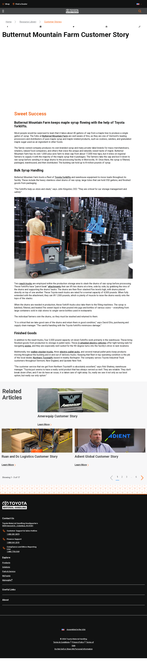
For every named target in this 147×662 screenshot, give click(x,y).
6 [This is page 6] (136, 477)
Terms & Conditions (61, 642)
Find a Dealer (21, 4)
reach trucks (25, 283)
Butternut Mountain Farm (55, 136)
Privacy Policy (78, 642)
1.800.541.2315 (13, 542)
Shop (7, 4)
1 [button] (117, 477)
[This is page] (142, 477)
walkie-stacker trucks (42, 351)
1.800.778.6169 (13, 551)
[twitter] (74, 27)
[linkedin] (41, 27)
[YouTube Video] (73, 74)
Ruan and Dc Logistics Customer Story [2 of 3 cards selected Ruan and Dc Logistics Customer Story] (30, 456)
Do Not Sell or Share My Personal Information (73, 649)
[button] (111, 477)
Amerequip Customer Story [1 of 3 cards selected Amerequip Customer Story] (58, 416)
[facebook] (7, 27)
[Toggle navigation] (3, 11)
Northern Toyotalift (43, 357)
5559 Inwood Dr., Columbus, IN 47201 (17, 526)
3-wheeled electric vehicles (92, 343)
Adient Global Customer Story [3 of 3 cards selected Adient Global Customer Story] (96, 456)
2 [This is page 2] (122, 477)
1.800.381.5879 (13, 534)
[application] (73, 407)
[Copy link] (140, 27)
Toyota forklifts (63, 177)
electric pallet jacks (70, 351)
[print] (106, 27)
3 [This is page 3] (126, 477)
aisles (28, 346)
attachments (54, 286)
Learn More (44, 424)
